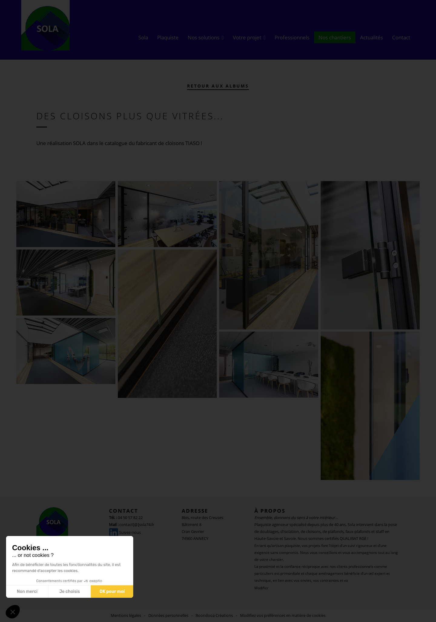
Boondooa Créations (214, 615)
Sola (143, 37)
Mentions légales (126, 615)
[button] (12, 611)
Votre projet (247, 37)
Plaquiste (168, 37)
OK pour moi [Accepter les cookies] (112, 591)
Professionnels (292, 37)
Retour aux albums (218, 86)
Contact (401, 37)
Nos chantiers (335, 37)
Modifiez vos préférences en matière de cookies (282, 615)
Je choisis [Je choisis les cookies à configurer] (69, 591)
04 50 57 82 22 (130, 517)
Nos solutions (204, 37)
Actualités (371, 37)
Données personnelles (168, 615)
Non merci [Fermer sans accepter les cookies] (27, 591)
